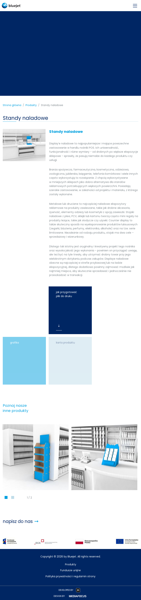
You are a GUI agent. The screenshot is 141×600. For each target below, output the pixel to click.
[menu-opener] (135, 5)
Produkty (31, 105)
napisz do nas (20, 521)
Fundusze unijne (70, 570)
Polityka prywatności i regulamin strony (70, 576)
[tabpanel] (36, 457)
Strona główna (12, 105)
